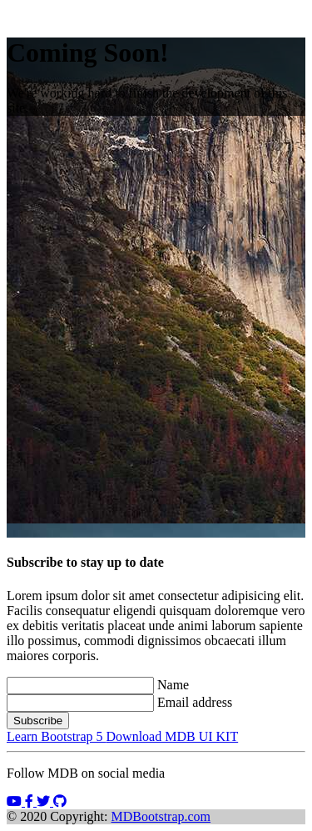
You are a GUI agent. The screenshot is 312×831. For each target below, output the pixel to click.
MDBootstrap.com (161, 816)
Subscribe (37, 720)
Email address (194, 702)
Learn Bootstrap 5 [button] (56, 736)
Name (173, 685)
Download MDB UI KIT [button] (172, 736)
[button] (16, 801)
